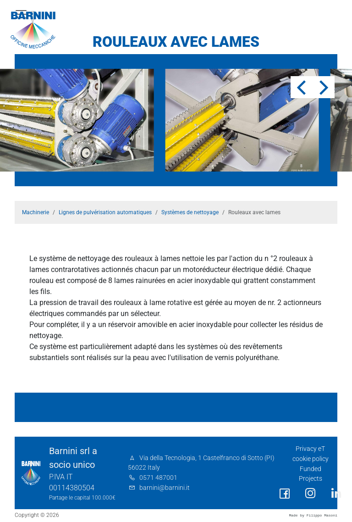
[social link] (284, 494)
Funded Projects (310, 474)
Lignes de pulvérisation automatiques (105, 212)
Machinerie (35, 212)
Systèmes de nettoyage (190, 212)
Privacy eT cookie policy (310, 454)
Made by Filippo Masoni (313, 515)
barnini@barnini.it (164, 488)
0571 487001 (158, 478)
